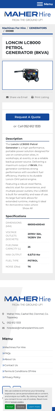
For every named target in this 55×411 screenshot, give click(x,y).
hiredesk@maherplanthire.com (25, 328)
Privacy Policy (12, 377)
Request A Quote (27, 117)
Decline (20, 407)
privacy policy (17, 402)
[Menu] (40, 4)
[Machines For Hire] (14, 28)
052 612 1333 (32, 126)
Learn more (34, 407)
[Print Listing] (40, 97)
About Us (10, 359)
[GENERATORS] (38, 28)
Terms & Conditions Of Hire (20, 371)
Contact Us (11, 365)
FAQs (8, 353)
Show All (28, 208)
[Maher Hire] (27, 300)
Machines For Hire (15, 347)
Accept (9, 407)
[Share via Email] (16, 97)
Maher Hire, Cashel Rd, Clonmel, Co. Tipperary (27, 316)
